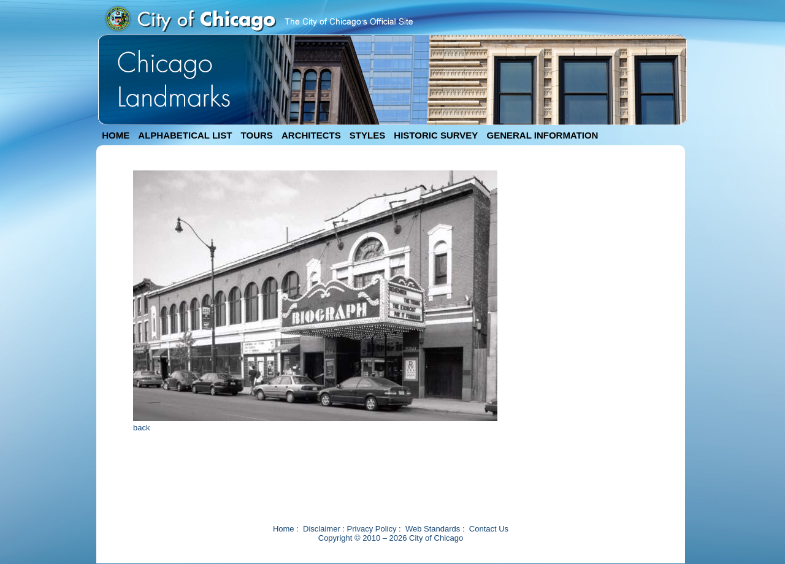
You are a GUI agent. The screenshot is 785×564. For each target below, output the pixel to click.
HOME (115, 135)
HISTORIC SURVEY (436, 135)
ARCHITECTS (311, 135)
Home (283, 528)
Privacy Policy (372, 528)
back (141, 427)
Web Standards (432, 528)
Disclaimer (321, 528)
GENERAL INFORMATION (543, 135)
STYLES (367, 135)
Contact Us (488, 528)
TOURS (257, 135)
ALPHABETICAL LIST (185, 135)
